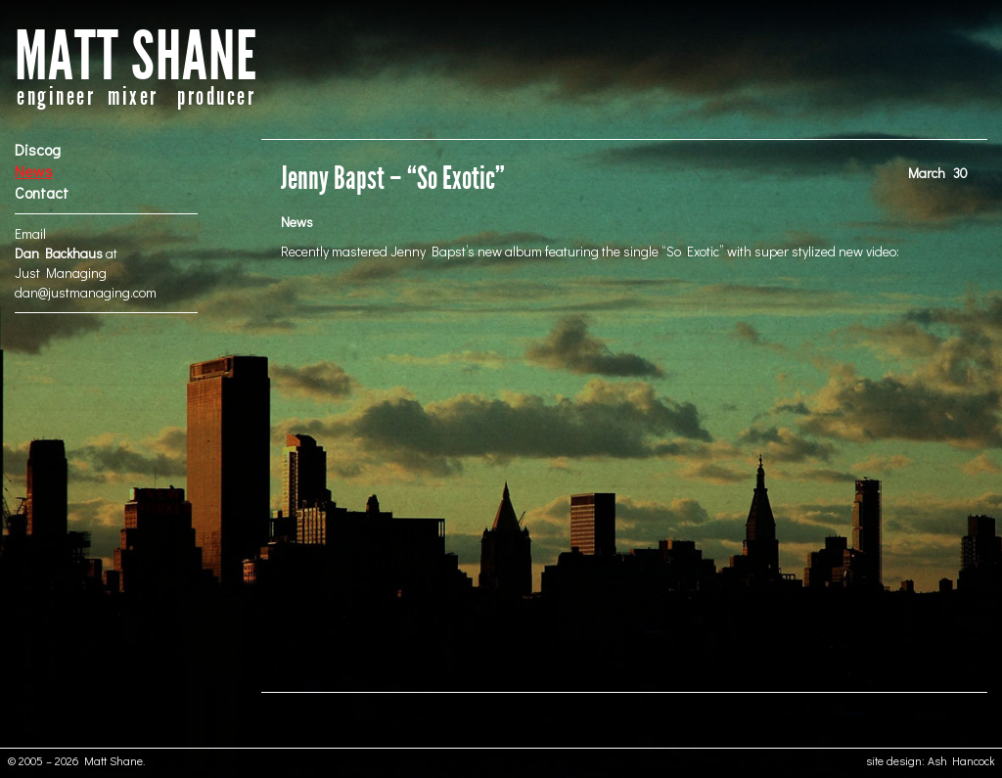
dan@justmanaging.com (86, 292)
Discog (38, 149)
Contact (41, 192)
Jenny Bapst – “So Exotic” (393, 179)
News (34, 170)
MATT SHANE (136, 57)
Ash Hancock (961, 760)
